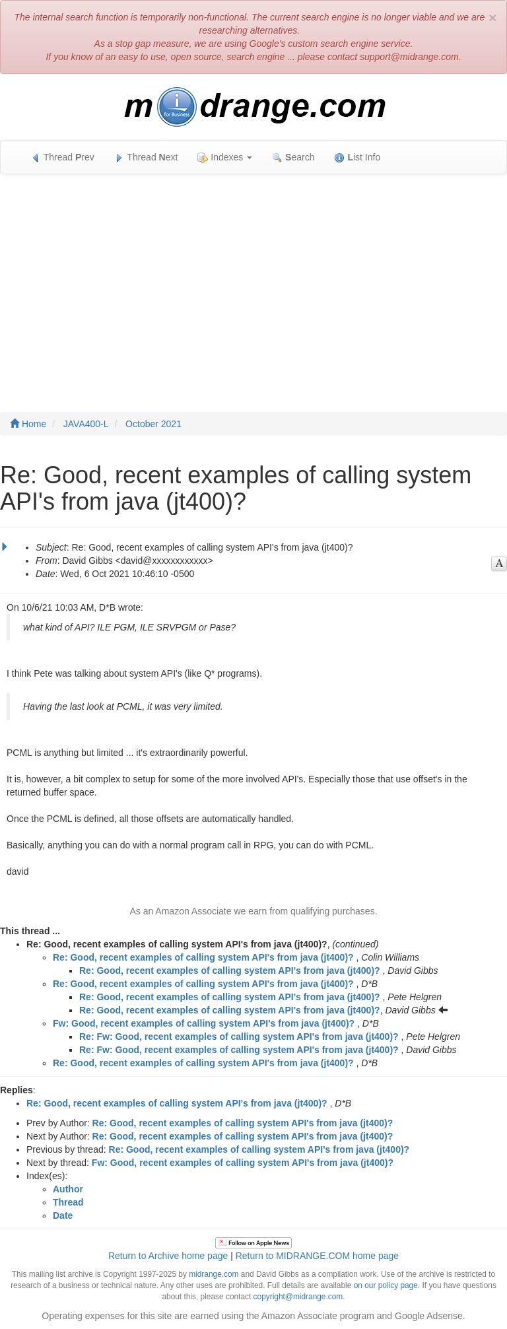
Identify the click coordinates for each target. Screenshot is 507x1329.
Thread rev (62, 157)
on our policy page (386, 1285)
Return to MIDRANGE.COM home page (317, 1255)
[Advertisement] (253, 279)
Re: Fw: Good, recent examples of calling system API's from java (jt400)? (239, 1036)
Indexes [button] (224, 157)
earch (293, 157)
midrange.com (213, 1274)
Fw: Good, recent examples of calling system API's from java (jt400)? (204, 1023)
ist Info (357, 157)
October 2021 (153, 424)
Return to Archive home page (168, 1255)
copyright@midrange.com (298, 1296)
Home (28, 424)
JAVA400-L (86, 424)
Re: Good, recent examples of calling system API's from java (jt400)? (203, 957)
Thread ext (146, 157)
